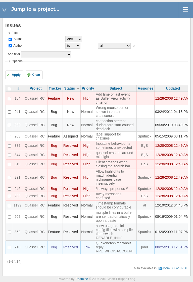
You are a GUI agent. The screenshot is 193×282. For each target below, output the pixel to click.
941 (17, 112)
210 (17, 247)
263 (17, 136)
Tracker (55, 88)
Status (17, 39)
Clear (36, 75)
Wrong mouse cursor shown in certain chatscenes (112, 112)
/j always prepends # (112, 189)
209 (17, 217)
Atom (166, 268)
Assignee (145, 88)
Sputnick (144, 136)
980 (17, 125)
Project (35, 88)
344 (17, 155)
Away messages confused (108, 196)
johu (144, 247)
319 (17, 164)
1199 (17, 205)
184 (17, 98)
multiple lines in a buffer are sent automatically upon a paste (114, 216)
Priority (88, 88)
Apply (16, 75)
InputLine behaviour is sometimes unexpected (114, 146)
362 (17, 232)
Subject (116, 88)
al (144, 205)
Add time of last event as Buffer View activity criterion (113, 98)
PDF (184, 268)
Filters (16, 33)
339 (17, 146)
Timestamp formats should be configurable (113, 205)
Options (17, 61)
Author (18, 45)
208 (17, 196)
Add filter (14, 54)
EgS (144, 146)
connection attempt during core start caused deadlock (114, 125)
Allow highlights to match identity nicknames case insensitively (110, 177)
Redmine (81, 279)
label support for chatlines (108, 136)
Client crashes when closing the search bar (113, 164)
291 (17, 177)
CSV (175, 268)
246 (17, 189)
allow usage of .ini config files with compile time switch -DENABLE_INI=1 (114, 232)
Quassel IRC (34, 98)
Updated (173, 88)
